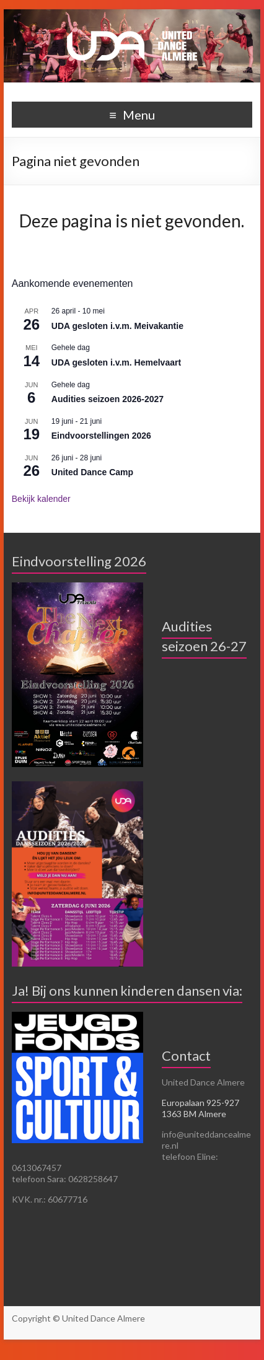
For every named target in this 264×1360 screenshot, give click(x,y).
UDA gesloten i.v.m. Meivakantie (117, 326)
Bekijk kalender (41, 499)
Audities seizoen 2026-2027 (107, 399)
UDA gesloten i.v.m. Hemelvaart (116, 362)
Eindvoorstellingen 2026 (101, 436)
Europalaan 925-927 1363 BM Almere (200, 1108)
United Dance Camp (92, 472)
